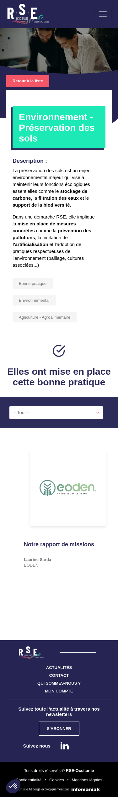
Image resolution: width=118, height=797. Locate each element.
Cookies (56, 780)
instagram (82, 745)
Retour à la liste (28, 81)
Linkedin (65, 745)
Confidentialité (28, 780)
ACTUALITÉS (59, 667)
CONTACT (59, 675)
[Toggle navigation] (103, 14)
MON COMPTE (59, 691)
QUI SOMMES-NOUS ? (59, 683)
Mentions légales (87, 780)
